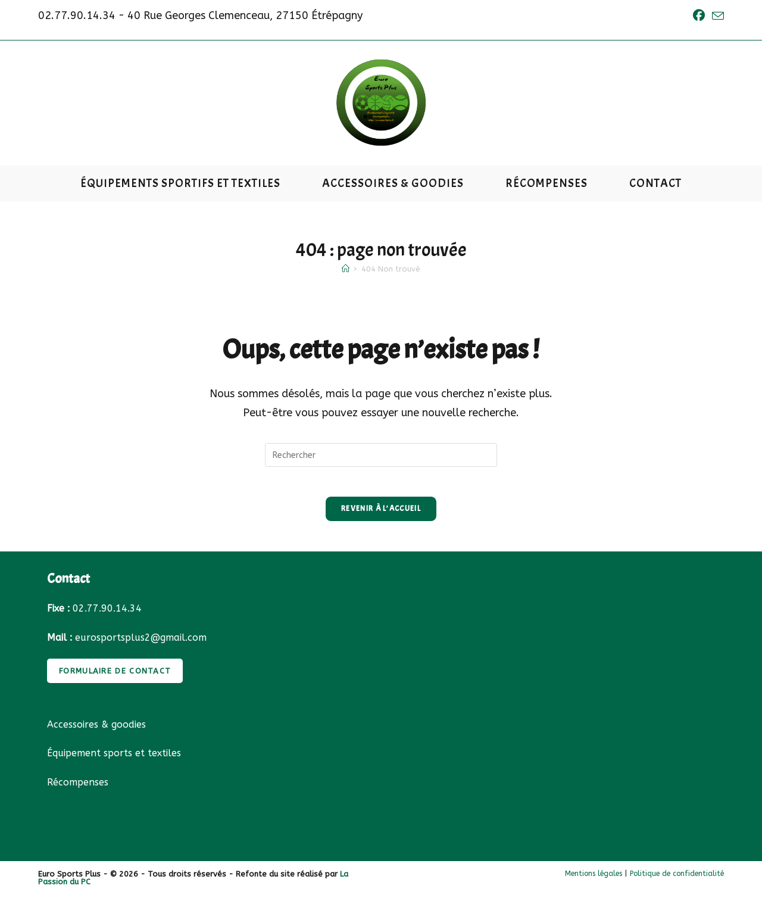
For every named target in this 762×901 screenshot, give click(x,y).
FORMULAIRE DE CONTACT (115, 677)
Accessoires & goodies (96, 731)
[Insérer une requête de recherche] (381, 455)
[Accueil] (345, 268)
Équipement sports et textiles (114, 760)
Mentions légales (593, 880)
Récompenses (77, 789)
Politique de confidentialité (677, 880)
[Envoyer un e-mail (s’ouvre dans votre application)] (716, 16)
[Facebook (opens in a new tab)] (698, 16)
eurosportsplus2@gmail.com (141, 644)
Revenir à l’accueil (381, 515)
